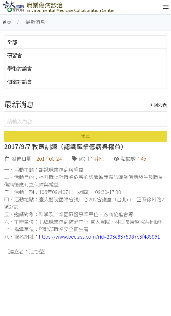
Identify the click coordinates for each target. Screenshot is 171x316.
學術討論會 (19, 68)
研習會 (14, 55)
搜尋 (85, 136)
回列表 (158, 104)
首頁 (6, 22)
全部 (12, 41)
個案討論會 (19, 81)
